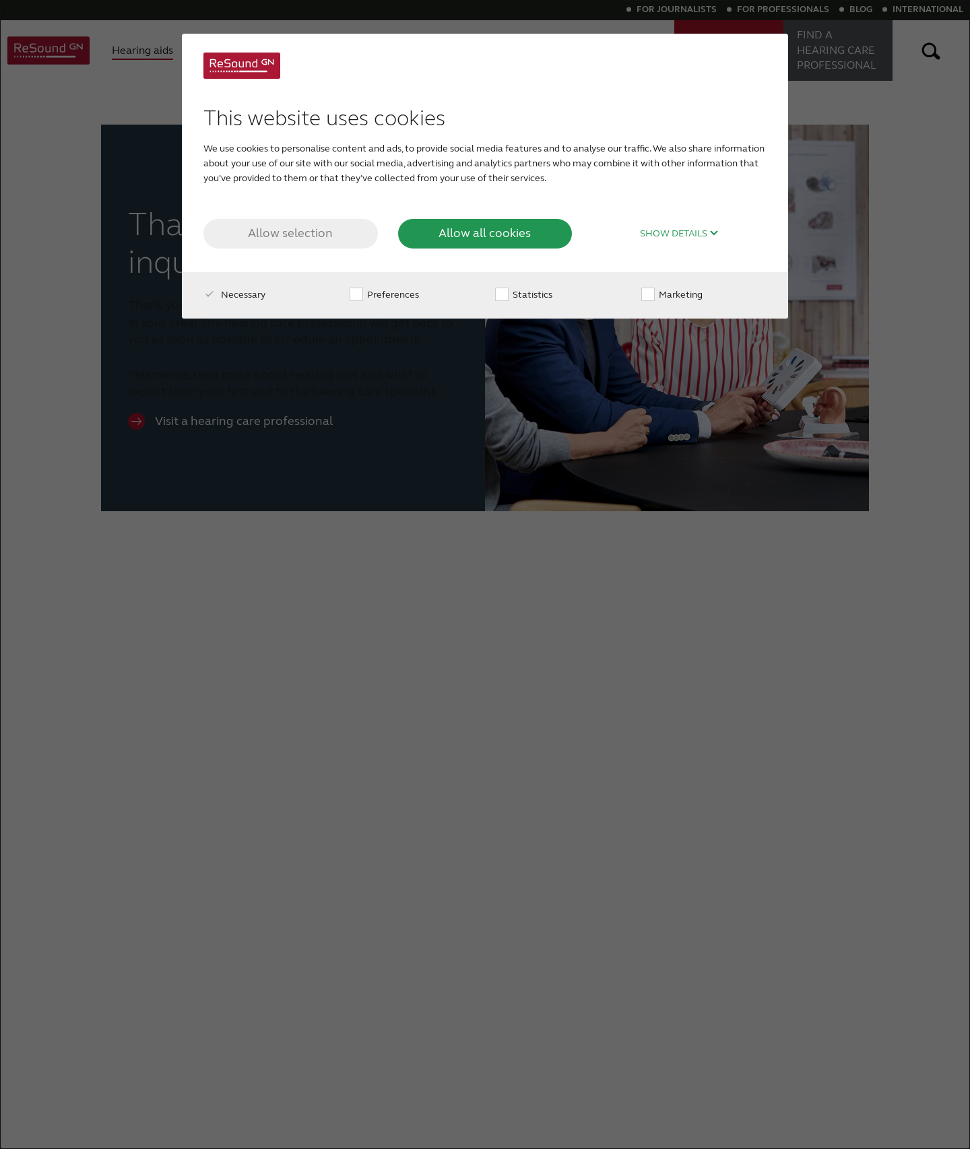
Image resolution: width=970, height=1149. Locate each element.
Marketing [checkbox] (672, 294)
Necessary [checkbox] (234, 294)
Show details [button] (679, 233)
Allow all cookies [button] (485, 233)
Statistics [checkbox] (523, 294)
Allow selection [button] (290, 233)
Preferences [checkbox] (384, 294)
